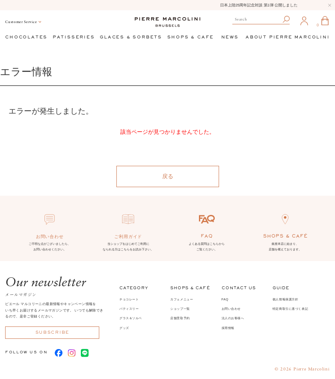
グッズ (124, 328)
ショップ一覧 (180, 309)
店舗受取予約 (180, 318)
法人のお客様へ (233, 318)
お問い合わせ (231, 309)
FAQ (225, 299)
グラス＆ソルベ (130, 318)
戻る (167, 176)
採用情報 (228, 328)
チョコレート (129, 299)
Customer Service (21, 22)
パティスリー (129, 309)
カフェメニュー (181, 299)
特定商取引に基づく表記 (290, 309)
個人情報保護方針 (286, 299)
